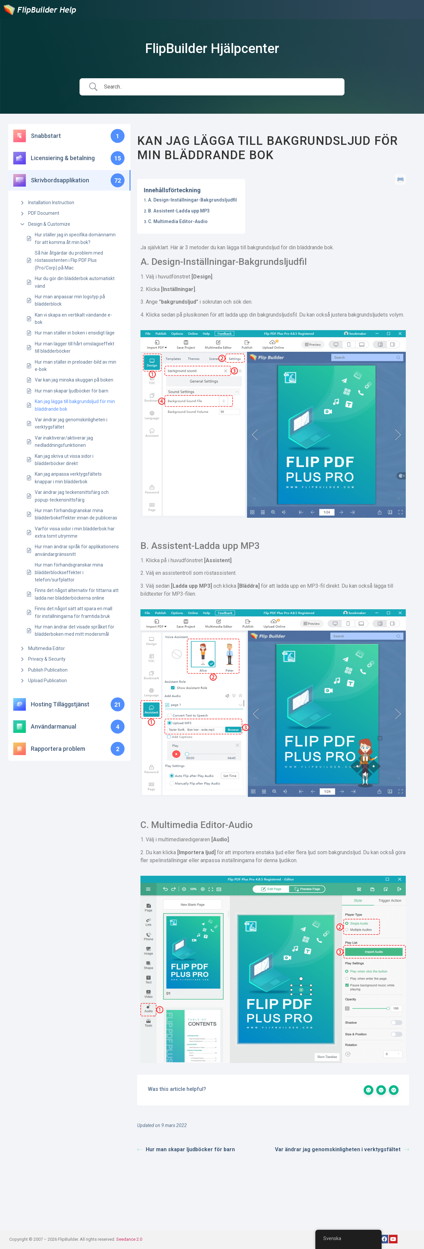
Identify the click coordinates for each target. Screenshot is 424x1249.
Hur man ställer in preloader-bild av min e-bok (75, 365)
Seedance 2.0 (129, 1239)
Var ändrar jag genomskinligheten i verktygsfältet (71, 423)
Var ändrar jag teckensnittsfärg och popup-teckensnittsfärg (72, 496)
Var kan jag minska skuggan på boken (74, 380)
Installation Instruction (51, 202)
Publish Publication (48, 670)
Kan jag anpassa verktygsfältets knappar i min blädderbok (68, 477)
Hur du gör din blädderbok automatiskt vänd (75, 282)
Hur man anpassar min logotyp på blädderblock (70, 300)
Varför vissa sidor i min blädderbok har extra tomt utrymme (75, 532)
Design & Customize (49, 224)
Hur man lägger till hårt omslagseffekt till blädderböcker (74, 347)
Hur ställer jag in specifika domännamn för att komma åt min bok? (75, 238)
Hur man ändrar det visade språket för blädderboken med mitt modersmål (74, 630)
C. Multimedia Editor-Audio (178, 221)
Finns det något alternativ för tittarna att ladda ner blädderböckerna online (77, 594)
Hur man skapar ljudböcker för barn (71, 390)
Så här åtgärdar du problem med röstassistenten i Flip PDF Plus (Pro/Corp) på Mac (69, 260)
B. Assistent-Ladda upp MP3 (179, 210)
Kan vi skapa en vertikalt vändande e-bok (73, 318)
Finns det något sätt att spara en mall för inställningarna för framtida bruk (73, 612)
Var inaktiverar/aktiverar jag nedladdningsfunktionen (64, 441)
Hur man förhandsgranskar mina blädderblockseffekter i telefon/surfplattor (69, 572)
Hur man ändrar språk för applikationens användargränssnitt (77, 550)
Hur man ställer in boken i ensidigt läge (75, 332)
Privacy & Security (47, 659)
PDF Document (43, 213)
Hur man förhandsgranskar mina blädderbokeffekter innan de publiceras (76, 514)
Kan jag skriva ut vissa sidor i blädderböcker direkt (64, 459)
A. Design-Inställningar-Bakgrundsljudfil (192, 200)
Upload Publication (47, 680)
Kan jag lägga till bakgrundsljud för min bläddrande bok (75, 405)
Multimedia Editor (46, 648)
